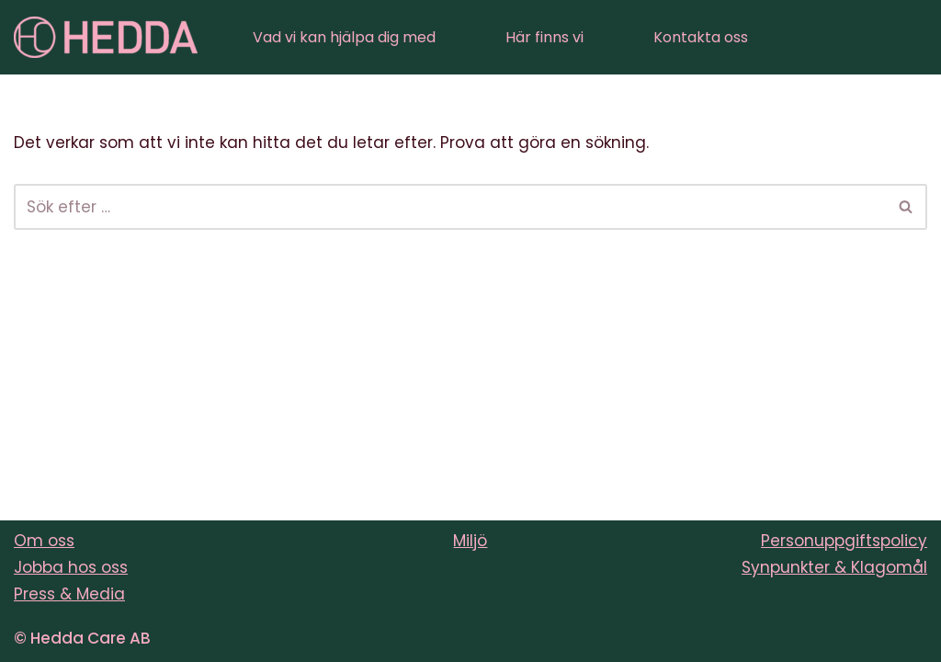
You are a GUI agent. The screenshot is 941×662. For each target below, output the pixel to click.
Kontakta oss (700, 37)
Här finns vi (544, 37)
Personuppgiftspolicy (844, 541)
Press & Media (69, 594)
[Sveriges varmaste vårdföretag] (106, 37)
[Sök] (450, 207)
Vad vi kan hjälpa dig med (344, 37)
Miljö (470, 541)
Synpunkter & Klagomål (834, 567)
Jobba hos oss (71, 567)
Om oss (44, 541)
